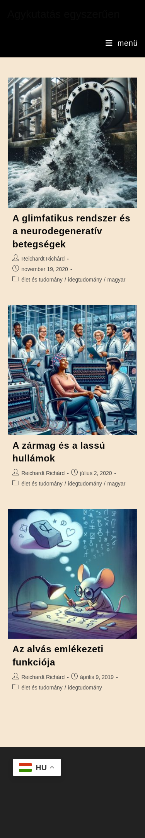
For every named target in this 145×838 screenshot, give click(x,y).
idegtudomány (85, 279)
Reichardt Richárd (43, 259)
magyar (116, 279)
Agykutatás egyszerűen (63, 14)
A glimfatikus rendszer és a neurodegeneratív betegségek (71, 231)
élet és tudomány (42, 279)
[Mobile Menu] (122, 43)
